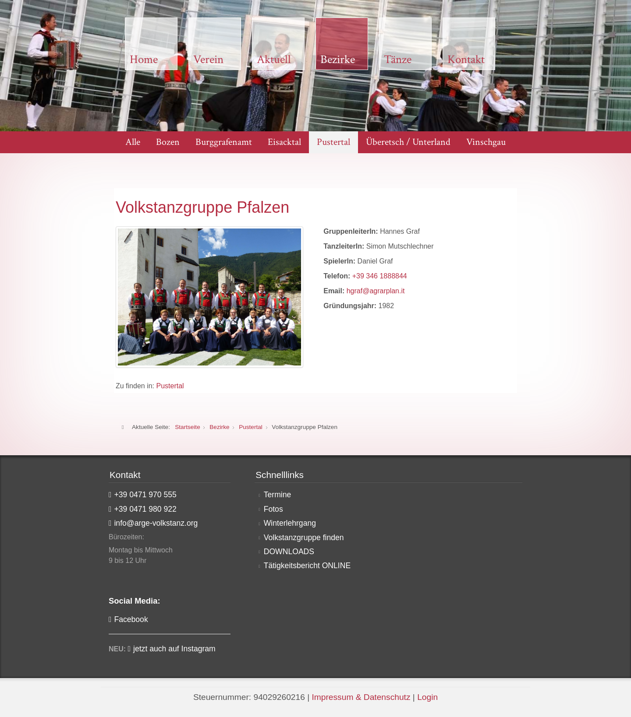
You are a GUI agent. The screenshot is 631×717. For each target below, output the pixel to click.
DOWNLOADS (289, 551)
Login (427, 697)
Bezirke (337, 59)
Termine (277, 494)
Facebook (131, 619)
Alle (132, 142)
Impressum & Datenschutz (361, 697)
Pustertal (333, 142)
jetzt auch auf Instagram (174, 648)
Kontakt (466, 59)
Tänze (397, 59)
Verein (208, 59)
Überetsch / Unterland (408, 142)
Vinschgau (486, 142)
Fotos (273, 509)
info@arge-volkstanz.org (156, 523)
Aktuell (274, 59)
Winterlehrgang (290, 523)
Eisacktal (284, 142)
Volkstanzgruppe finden (304, 537)
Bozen (168, 142)
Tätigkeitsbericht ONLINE (307, 565)
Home (144, 59)
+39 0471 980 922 (145, 509)
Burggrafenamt (223, 142)
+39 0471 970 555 (145, 494)
